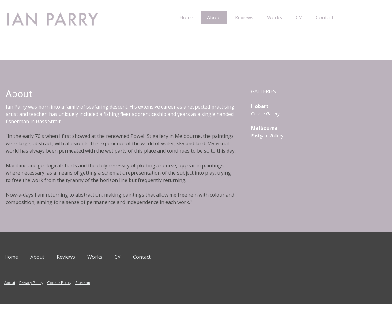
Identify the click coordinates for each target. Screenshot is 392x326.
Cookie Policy (82, 304)
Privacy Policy (54, 304)
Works (251, 17)
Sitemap (106, 304)
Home (163, 17)
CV (276, 17)
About (191, 17)
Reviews (221, 17)
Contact (301, 17)
